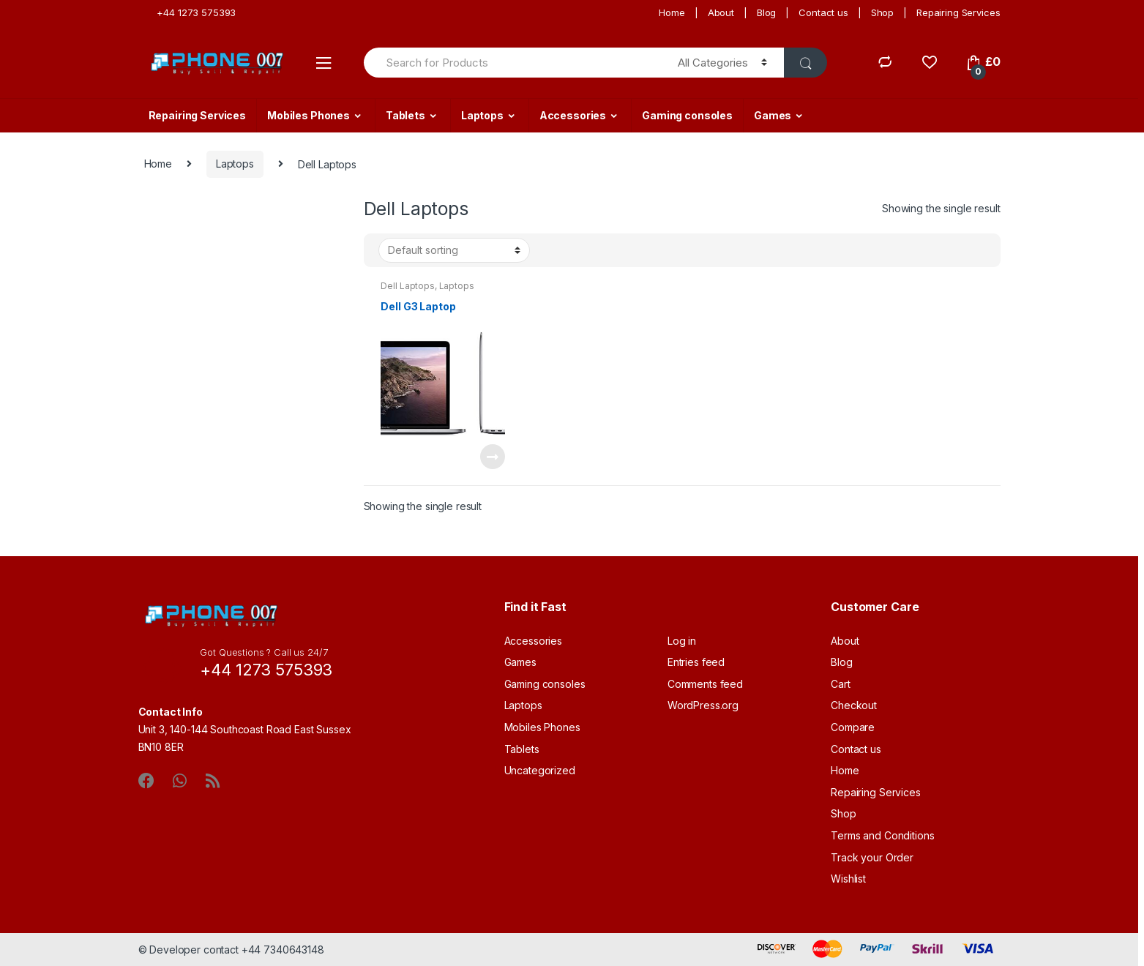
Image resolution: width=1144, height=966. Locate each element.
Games (772, 115)
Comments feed (705, 684)
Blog (766, 12)
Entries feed (696, 662)
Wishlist (848, 878)
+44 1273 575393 (190, 12)
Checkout (854, 705)
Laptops (482, 115)
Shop (882, 12)
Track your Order (872, 857)
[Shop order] (454, 250)
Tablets (405, 115)
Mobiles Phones (308, 115)
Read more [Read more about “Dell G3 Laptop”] (492, 456)
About (721, 12)
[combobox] (513, 63)
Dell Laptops (407, 285)
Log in (682, 640)
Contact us (823, 12)
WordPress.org (703, 705)
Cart (840, 684)
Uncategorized (539, 770)
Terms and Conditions (882, 835)
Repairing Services (958, 12)
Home (671, 12)
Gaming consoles (687, 115)
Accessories (572, 115)
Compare (853, 727)
